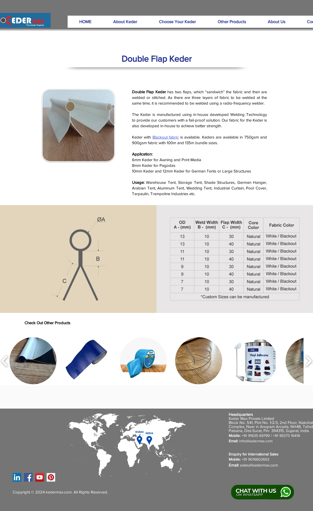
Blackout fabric (165, 137)
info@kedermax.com (256, 441)
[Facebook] (28, 477)
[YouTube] (39, 477)
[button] (125, 21)
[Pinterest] (51, 477)
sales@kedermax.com (259, 465)
